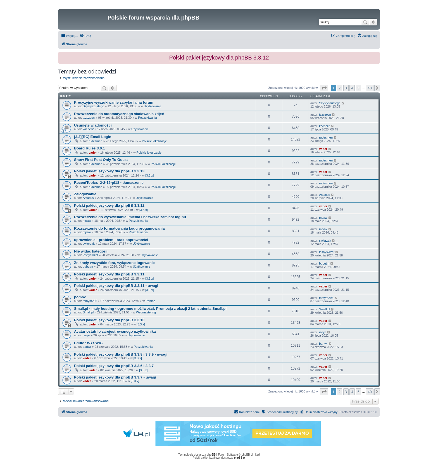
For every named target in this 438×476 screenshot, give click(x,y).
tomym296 (90, 301)
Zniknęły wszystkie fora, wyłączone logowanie (114, 263)
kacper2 (88, 129)
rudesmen (95, 141)
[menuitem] (85, 35)
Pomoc (150, 301)
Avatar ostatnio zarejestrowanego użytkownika (115, 331)
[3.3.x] (149, 175)
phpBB (211, 454)
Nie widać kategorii (90, 251)
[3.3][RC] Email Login (92, 137)
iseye (86, 335)
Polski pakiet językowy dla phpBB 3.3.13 (109, 171)
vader (93, 152)
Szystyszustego (93, 106)
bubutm (88, 266)
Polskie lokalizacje (154, 141)
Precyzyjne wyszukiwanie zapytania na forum (113, 102)
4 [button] (352, 88)
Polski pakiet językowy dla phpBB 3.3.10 (109, 320)
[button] (324, 88)
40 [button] (370, 88)
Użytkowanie (152, 106)
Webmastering (146, 312)
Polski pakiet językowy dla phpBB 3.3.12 (109, 205)
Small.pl (88, 312)
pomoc (80, 297)
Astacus (88, 197)
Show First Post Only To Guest (101, 160)
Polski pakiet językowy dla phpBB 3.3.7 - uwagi (115, 377)
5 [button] (359, 88)
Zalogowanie (85, 194)
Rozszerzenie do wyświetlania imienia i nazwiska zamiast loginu (130, 217)
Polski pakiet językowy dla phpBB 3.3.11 (109, 274)
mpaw (87, 220)
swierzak (89, 243)
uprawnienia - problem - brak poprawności (111, 240)
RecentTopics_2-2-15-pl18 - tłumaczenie (109, 182)
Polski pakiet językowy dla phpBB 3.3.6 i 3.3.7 (114, 366)
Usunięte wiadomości (93, 125)
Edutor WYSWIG (88, 343)
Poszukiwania (147, 117)
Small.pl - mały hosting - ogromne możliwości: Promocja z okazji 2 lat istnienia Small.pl (150, 308)
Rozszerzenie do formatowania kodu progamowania (119, 228)
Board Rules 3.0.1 (89, 148)
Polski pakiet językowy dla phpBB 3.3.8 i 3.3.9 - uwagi (120, 354)
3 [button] (346, 88)
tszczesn (89, 117)
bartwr (87, 346)
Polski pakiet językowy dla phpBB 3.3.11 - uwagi (116, 286)
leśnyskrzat (90, 255)
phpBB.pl (240, 457)
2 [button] (340, 88)
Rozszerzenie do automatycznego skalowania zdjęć (119, 114)
